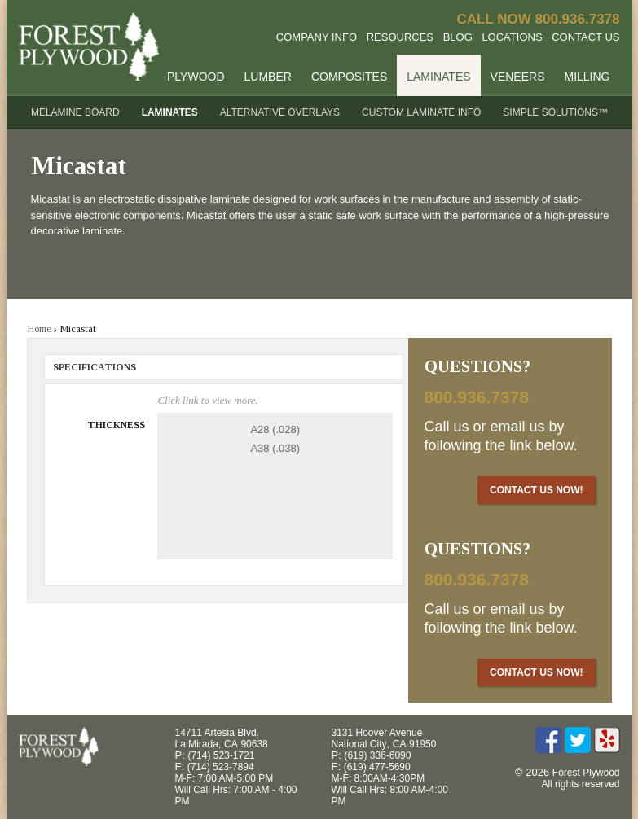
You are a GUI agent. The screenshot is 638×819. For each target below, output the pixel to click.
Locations (512, 37)
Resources (400, 37)
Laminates (438, 76)
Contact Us (585, 37)
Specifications (94, 367)
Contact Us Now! (536, 490)
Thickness (116, 425)
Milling (586, 76)
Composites (349, 76)
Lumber (268, 76)
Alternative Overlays (280, 112)
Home (39, 328)
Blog (458, 37)
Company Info (316, 37)
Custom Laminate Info (421, 112)
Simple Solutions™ (555, 112)
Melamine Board (75, 112)
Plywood (196, 76)
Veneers (518, 76)
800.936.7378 (577, 19)
